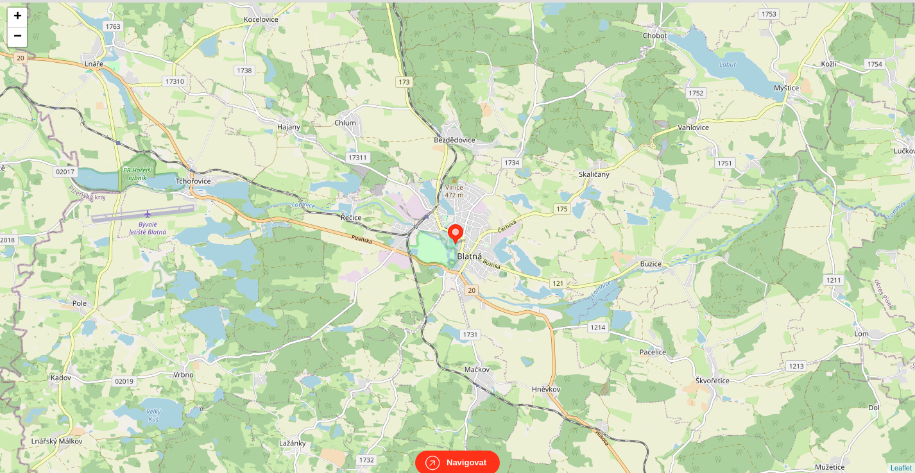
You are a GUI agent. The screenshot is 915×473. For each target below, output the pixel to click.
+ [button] (17, 17)
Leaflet (901, 456)
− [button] (17, 37)
